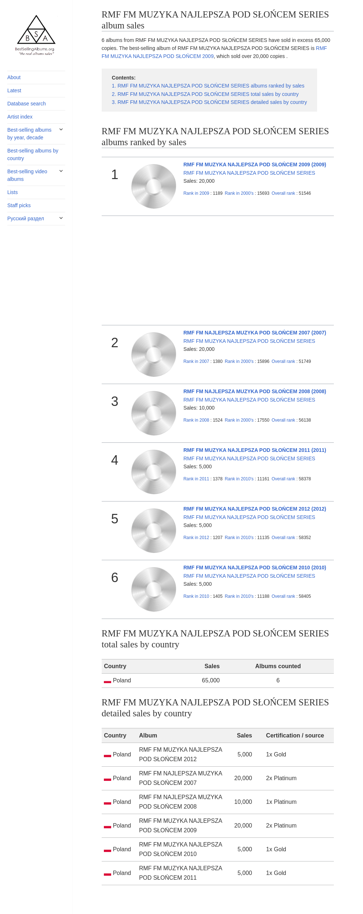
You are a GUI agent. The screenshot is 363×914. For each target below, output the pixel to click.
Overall (283, 193)
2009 (196, 193)
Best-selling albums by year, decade (29, 133)
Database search (26, 103)
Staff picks (19, 205)
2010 (196, 596)
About (14, 77)
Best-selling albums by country (32, 154)
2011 (196, 478)
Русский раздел (25, 218)
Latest (14, 90)
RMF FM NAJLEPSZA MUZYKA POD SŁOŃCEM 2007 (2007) (254, 333)
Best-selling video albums (27, 175)
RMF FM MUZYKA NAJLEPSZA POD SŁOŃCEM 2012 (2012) (254, 509)
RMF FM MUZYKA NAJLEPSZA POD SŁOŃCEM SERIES (249, 173)
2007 (196, 361)
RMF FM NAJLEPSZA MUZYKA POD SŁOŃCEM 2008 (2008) (254, 391)
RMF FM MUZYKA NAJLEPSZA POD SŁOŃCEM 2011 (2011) (254, 450)
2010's (240, 478)
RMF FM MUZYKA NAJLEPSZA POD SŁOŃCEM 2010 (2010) (254, 567)
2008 (196, 420)
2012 (196, 537)
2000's (240, 193)
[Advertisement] (218, 271)
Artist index (19, 117)
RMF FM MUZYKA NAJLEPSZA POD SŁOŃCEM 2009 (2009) (254, 164)
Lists (12, 192)
